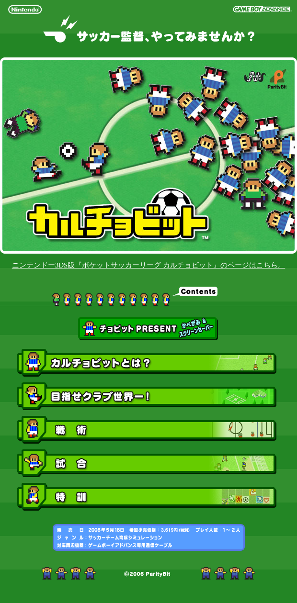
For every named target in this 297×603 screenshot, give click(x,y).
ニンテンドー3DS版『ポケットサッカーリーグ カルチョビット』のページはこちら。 (148, 265)
